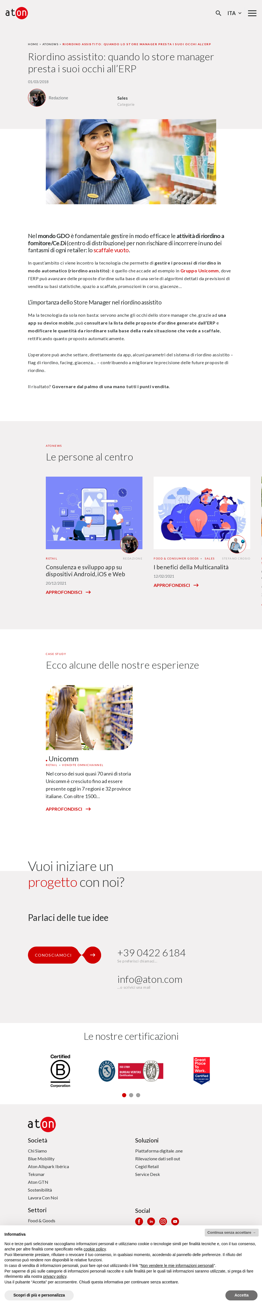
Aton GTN (38, 1182)
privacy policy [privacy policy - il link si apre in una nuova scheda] (54, 1276)
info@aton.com (149, 979)
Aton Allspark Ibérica (48, 1166)
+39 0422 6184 (151, 953)
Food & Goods (41, 1220)
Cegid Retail (147, 1166)
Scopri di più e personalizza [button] (39, 1295)
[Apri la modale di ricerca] (218, 13)
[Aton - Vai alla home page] (17, 13)
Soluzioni (147, 1140)
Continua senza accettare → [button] (232, 1232)
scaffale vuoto (111, 249)
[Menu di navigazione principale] (252, 13)
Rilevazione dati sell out (157, 1158)
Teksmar (36, 1174)
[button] (124, 1095)
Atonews (50, 44)
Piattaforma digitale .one (159, 1150)
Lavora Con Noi (43, 1197)
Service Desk (147, 1174)
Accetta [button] (241, 1295)
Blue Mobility (41, 1158)
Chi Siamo (37, 1150)
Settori (37, 1209)
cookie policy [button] (95, 1249)
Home (33, 44)
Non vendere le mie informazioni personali (176, 1265)
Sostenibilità (40, 1189)
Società (37, 1140)
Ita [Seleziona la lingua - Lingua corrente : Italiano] (235, 13)
